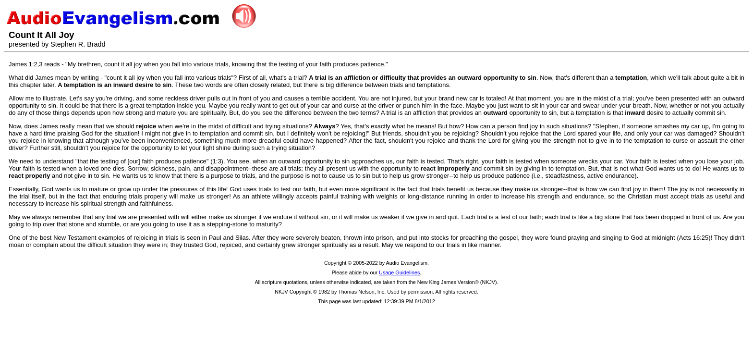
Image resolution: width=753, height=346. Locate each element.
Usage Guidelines (399, 272)
